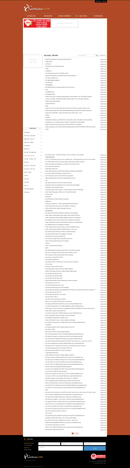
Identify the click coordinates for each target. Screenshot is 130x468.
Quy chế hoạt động (101, 460)
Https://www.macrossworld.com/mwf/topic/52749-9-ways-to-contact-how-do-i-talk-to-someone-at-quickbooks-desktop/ (71, 289)
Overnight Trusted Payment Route (54, 187)
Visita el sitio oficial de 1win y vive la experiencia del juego (60, 320)
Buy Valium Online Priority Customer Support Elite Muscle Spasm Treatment (65, 161)
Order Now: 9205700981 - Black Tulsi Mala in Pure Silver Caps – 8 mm (63, 113)
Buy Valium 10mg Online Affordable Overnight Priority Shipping (61, 213)
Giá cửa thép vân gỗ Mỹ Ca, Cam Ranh (55, 294)
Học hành (33, 182)
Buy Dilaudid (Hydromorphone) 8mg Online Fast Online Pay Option (62, 250)
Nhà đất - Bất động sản (33, 152)
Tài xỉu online (48, 264)
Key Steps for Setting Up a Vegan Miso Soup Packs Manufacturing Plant (64, 336)
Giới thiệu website (33, 189)
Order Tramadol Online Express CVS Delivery (57, 241)
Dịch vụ (33, 185)
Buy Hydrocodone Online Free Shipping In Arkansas (58, 234)
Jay (46, 180)
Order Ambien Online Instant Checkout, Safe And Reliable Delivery (62, 227)
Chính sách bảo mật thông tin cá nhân (97, 461)
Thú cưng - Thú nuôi (33, 169)
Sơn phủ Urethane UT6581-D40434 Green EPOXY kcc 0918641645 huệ (64, 357)
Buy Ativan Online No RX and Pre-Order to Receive (58, 182)
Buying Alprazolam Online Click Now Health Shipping (59, 269)
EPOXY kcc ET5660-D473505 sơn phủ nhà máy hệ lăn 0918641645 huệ (64, 427)
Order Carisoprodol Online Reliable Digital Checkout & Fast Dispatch (63, 217)
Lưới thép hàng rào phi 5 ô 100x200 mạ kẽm (56, 73)
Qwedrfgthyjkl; (49, 210)
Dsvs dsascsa (49, 82)
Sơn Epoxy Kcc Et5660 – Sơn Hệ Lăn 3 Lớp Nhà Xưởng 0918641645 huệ (64, 399)
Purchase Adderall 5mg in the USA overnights (57, 287)
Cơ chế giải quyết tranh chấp (99, 463)
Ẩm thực (33, 162)
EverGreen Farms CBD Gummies (54, 266)
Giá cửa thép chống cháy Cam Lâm (54, 285)
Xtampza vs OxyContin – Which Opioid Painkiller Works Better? (61, 203)
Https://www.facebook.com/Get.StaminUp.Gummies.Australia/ (61, 280)
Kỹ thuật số (33, 145)
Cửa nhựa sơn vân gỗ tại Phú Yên (54, 257)
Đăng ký (104, 1)
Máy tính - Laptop (33, 142)
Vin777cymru (48, 413)
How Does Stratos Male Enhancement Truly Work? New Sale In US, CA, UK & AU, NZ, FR (68, 341)
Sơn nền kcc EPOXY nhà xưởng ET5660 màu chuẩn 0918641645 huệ (63, 376)
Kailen (47, 68)
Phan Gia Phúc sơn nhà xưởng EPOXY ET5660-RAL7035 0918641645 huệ (64, 404)
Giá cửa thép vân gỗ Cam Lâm (53, 292)
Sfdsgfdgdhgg (49, 85)
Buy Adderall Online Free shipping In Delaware (57, 224)
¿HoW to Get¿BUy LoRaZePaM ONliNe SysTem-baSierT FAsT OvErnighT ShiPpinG (67, 99)
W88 (46, 390)
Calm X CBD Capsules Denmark (53, 245)
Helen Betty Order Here (51, 168)
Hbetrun (47, 243)
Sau (77, 433)
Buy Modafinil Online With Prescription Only (56, 317)
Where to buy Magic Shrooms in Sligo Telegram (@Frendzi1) (61, 271)
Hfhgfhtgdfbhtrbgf (49, 157)
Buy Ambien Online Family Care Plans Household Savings (60, 231)
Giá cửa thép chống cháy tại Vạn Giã (55, 425)
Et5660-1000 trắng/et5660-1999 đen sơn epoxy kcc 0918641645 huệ (63, 422)
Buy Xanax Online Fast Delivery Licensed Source (58, 173)
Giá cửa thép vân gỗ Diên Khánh (53, 275)
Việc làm (33, 179)
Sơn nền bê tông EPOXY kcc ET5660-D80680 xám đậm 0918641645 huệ (64, 306)
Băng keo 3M (26, 466)
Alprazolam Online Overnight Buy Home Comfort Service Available (62, 185)
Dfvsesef (47, 117)
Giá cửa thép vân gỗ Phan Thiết (53, 273)
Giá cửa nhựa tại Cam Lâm (52, 282)
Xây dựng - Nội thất (33, 155)
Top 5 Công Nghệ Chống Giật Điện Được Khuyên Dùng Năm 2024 (62, 380)
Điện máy (33, 149)
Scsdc (47, 129)
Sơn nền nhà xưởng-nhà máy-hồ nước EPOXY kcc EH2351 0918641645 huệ (65, 408)
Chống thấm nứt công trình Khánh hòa (55, 236)
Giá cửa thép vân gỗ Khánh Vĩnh (53, 278)
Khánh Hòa (103, 55)
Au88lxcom (48, 201)
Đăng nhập (98, 1)
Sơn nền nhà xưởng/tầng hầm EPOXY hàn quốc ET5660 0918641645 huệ (64, 369)
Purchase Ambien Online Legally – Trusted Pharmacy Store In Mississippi (64, 189)
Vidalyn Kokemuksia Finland (52, 101)
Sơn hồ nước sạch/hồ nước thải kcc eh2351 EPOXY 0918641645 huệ (63, 406)
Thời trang (33, 132)
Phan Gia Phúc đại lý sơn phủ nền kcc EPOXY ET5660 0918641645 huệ (64, 373)
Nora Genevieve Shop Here (52, 166)
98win (47, 248)
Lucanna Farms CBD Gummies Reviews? (56, 371)
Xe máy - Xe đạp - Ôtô (33, 159)
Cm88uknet (48, 71)
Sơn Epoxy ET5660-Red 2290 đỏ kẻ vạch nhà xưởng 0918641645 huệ (63, 303)
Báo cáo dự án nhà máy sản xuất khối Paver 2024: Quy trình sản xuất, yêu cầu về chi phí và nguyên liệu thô (71, 392)
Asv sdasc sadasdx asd (51, 78)
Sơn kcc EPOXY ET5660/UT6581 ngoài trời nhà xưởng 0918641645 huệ (64, 364)
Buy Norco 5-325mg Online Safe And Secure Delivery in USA (61, 252)
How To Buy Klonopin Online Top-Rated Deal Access (58, 238)
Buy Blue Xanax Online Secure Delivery (55, 299)
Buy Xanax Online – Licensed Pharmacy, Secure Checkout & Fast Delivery (64, 154)
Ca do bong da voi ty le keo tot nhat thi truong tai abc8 (59, 175)
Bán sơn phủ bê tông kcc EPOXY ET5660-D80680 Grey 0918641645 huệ (64, 334)
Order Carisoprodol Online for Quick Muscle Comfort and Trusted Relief (63, 222)
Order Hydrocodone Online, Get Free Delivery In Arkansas (60, 206)
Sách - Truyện (33, 172)
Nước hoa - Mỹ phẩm (33, 135)
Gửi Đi (95, 448)
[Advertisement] (82, 8)
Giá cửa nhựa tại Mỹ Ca (51, 296)
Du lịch (33, 175)
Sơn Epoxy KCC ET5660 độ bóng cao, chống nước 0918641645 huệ (63, 397)
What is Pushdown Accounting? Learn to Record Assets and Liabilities (63, 124)
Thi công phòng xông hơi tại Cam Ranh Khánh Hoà (58, 348)
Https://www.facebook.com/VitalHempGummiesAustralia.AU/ (61, 75)
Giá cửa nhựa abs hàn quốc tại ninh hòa (55, 411)
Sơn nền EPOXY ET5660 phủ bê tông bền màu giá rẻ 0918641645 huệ (63, 338)
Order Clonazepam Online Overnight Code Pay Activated (60, 315)
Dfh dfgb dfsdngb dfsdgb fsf (52, 80)
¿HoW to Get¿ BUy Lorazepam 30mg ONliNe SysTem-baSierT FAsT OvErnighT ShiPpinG (68, 96)
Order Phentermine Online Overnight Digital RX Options (59, 355)
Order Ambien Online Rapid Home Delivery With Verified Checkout (62, 215)
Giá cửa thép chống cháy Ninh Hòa (54, 429)
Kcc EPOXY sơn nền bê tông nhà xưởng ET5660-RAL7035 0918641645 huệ (65, 387)
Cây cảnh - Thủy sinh (33, 165)
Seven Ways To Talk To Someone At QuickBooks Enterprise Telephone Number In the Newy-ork (70, 308)
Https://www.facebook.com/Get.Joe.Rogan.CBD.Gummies (60, 178)
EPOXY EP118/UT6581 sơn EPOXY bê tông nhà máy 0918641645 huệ (63, 383)
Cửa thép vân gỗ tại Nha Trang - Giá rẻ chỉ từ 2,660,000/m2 (60, 418)
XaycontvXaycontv (50, 103)
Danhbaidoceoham (50, 94)
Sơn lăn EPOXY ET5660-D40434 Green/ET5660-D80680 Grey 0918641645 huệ (66, 385)
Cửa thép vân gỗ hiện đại (52, 259)
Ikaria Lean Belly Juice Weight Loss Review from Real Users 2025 (62, 164)
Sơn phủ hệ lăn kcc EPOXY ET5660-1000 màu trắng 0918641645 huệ (63, 362)
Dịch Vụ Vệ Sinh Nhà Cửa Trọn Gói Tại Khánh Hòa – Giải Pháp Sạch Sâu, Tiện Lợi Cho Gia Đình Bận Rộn (71, 159)
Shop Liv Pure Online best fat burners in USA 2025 (58, 301)
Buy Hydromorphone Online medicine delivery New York (59, 327)
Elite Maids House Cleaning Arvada (54, 66)
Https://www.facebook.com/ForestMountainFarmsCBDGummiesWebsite (63, 171)
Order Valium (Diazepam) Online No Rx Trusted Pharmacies (60, 192)
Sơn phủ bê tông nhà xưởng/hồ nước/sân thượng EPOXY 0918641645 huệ (64, 415)
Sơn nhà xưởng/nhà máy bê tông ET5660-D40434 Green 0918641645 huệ (64, 343)
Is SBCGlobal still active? (51, 352)
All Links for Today (50, 329)
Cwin (46, 89)
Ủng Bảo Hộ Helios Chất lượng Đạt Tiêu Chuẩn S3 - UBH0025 (61, 378)
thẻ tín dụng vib (40, 466)
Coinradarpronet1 (49, 92)
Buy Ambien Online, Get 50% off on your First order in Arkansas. (62, 262)
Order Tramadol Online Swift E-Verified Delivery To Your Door (61, 229)
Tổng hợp (33, 192)
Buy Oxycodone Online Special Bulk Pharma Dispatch (59, 255)
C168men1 (48, 64)
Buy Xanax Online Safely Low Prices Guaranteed (58, 350)
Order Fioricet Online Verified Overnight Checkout (58, 208)
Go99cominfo (48, 61)
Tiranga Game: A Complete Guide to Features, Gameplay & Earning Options (65, 122)
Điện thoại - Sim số (33, 139)
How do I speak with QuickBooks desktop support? (58, 366)
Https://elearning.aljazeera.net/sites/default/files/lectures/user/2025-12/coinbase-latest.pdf (68, 110)
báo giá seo (33, 466)
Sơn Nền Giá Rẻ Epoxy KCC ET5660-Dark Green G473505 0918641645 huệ (65, 322)
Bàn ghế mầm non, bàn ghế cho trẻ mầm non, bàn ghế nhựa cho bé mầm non (65, 345)
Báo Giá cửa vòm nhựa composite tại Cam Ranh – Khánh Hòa (61, 420)
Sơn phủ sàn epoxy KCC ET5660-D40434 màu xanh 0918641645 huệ (63, 313)
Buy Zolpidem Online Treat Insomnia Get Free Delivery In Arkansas (62, 220)
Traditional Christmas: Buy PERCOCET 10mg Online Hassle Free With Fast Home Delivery (68, 119)
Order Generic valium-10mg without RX (55, 310)
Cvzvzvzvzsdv (49, 194)
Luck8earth (48, 324)
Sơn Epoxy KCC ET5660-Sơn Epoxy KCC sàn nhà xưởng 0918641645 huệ (64, 359)
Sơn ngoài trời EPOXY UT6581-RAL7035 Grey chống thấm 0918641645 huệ (65, 401)
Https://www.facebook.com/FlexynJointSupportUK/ (58, 59)
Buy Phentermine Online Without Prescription (57, 199)
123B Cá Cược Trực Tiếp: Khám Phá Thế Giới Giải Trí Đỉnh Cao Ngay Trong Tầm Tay (67, 108)
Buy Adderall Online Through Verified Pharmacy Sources (60, 87)
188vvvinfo (48, 196)
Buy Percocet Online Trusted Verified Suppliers (57, 331)
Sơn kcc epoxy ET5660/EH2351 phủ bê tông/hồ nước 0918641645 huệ (63, 394)
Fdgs (46, 106)
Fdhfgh (47, 115)
